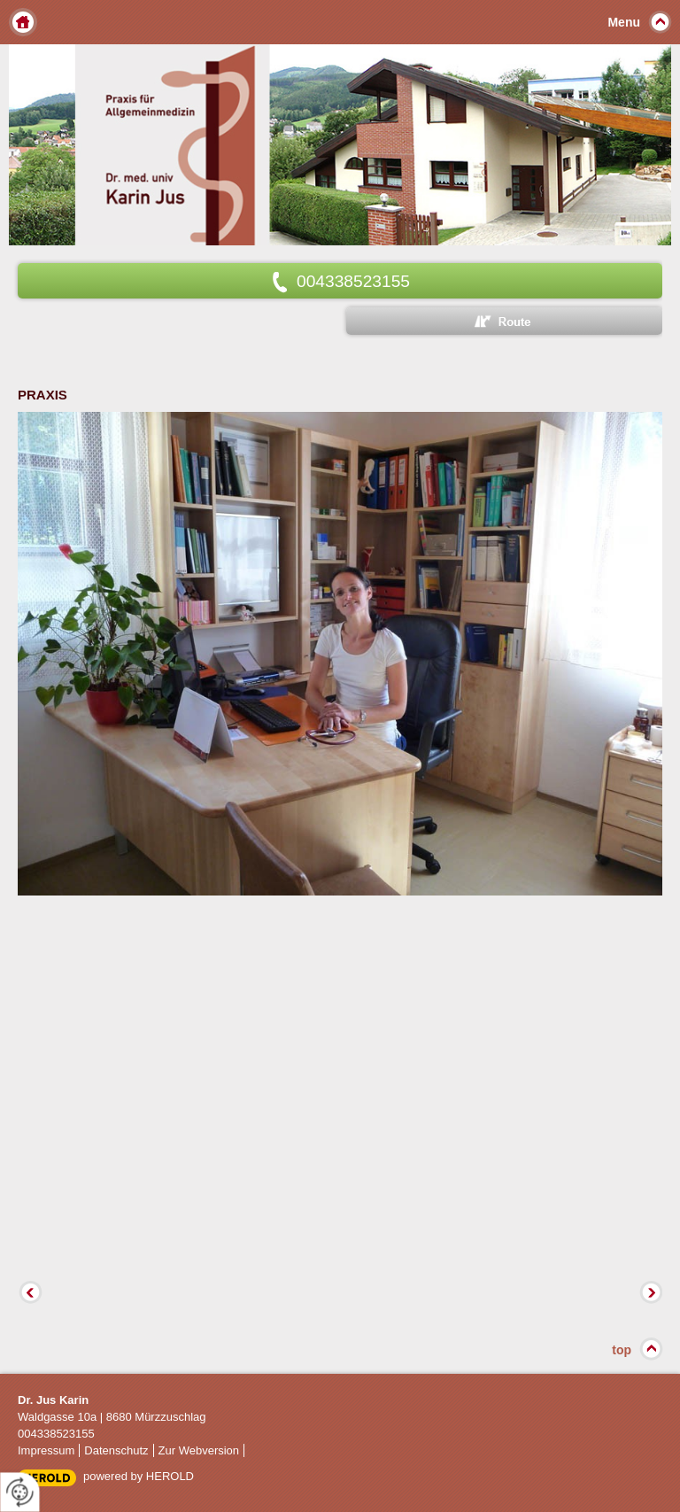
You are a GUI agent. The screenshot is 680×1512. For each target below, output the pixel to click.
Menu (623, 22)
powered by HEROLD (138, 1476)
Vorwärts (649, 1294)
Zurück (31, 1294)
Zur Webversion (199, 1450)
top (621, 1350)
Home (23, 22)
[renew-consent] (20, 1492)
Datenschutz (116, 1450)
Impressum (46, 1450)
